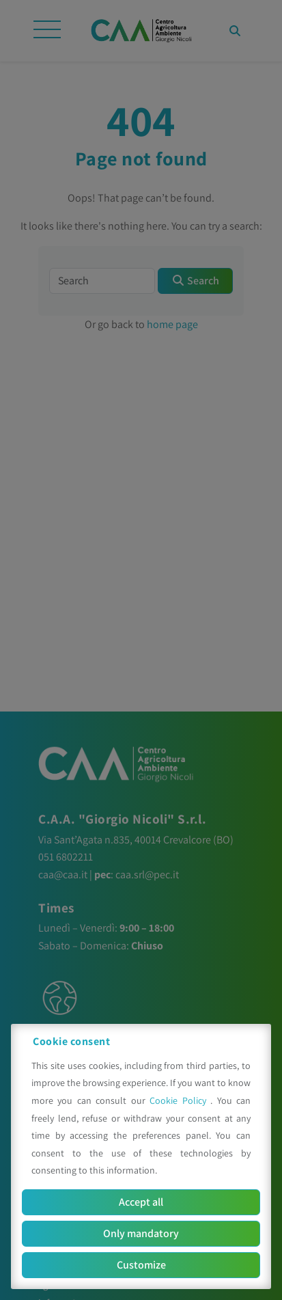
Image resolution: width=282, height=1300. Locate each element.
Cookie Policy (180, 1100)
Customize (141, 1265)
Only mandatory (141, 1233)
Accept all (141, 1202)
